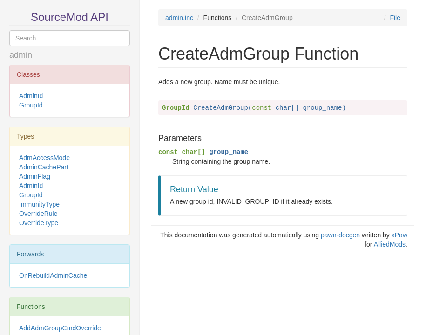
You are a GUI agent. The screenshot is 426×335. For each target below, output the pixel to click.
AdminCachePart (43, 167)
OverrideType (38, 223)
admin (20, 55)
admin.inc (179, 17)
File (395, 17)
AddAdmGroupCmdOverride (60, 328)
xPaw (399, 235)
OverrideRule (38, 213)
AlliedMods (390, 244)
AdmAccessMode (44, 157)
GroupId (31, 105)
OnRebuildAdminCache (53, 275)
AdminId (31, 96)
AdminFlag (34, 176)
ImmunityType (39, 204)
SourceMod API (69, 17)
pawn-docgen (340, 235)
